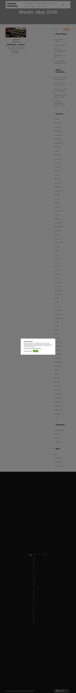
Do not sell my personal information (32, 348)
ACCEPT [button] (35, 351)
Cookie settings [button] (28, 351)
